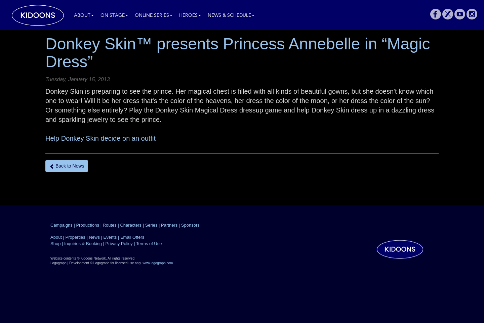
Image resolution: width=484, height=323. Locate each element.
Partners (169, 225)
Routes (110, 225)
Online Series (153, 15)
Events (110, 237)
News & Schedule (231, 15)
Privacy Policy (119, 243)
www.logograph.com (158, 263)
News (94, 237)
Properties (75, 237)
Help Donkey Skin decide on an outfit (100, 138)
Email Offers (132, 237)
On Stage (114, 15)
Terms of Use (149, 243)
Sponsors (190, 225)
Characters (131, 225)
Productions (87, 225)
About (84, 15)
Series (151, 225)
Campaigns (61, 225)
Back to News (66, 166)
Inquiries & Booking (83, 243)
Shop (55, 243)
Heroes (190, 15)
